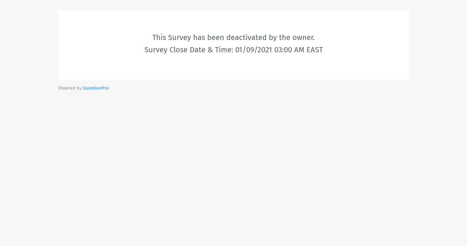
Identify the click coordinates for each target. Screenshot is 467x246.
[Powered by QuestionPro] (96, 88)
